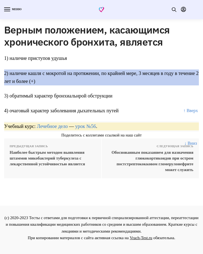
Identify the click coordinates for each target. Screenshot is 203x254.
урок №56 (85, 126)
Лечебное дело (52, 126)
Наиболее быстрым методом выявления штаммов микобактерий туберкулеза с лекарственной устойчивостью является (47, 158)
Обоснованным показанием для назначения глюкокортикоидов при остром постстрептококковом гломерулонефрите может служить (152, 161)
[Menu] (12, 9)
